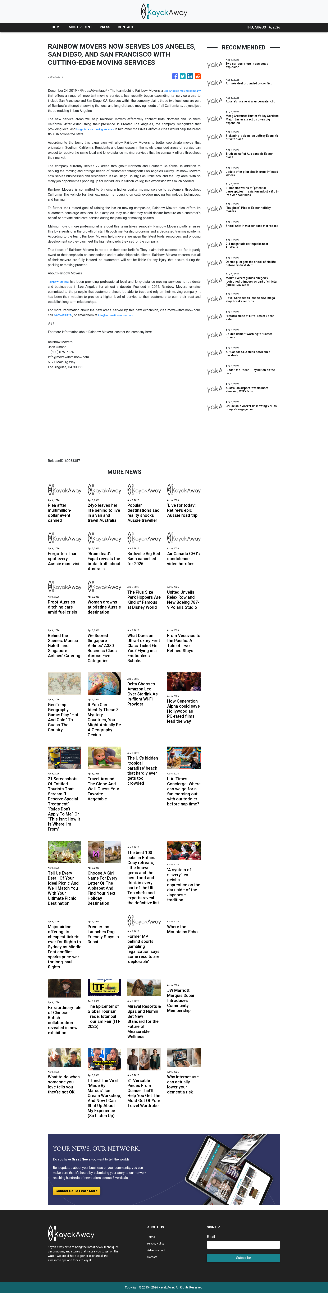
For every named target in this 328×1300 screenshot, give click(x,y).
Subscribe (243, 1265)
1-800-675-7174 (66, 315)
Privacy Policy (157, 1250)
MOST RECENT (80, 27)
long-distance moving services (99, 129)
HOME (56, 27)
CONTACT (126, 27)
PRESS (105, 27)
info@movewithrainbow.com (124, 315)
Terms (151, 1244)
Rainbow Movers (60, 282)
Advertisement (158, 1257)
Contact (152, 1264)
